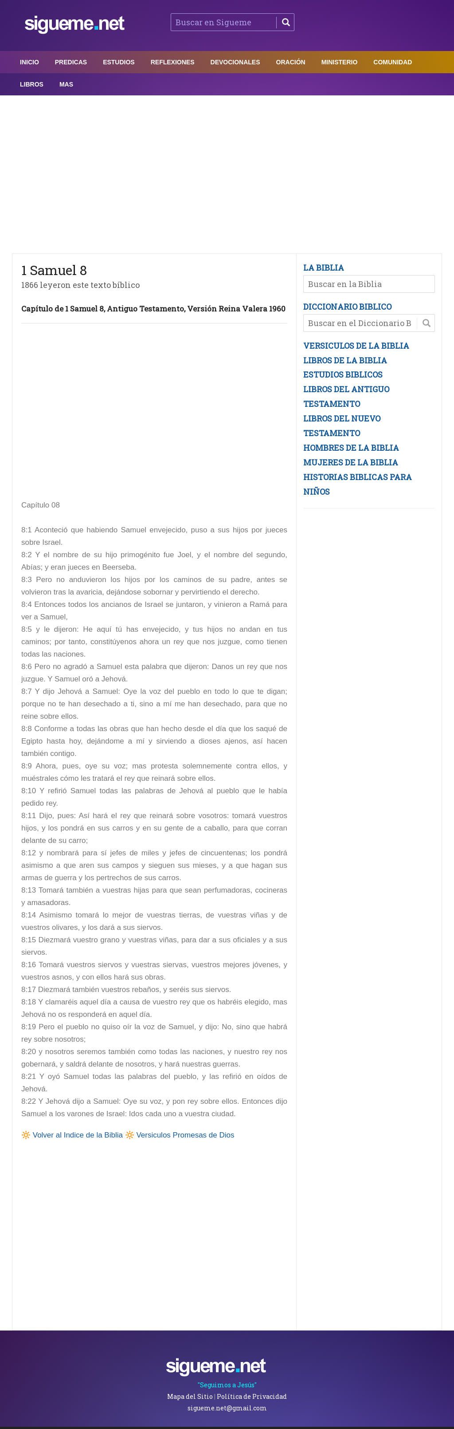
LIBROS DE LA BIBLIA (345, 360)
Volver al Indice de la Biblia (78, 1135)
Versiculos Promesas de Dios (185, 1135)
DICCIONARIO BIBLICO (347, 306)
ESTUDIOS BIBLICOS (343, 374)
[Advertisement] (227, 172)
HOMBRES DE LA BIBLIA (351, 447)
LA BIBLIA (323, 267)
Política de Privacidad (252, 1396)
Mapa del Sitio (190, 1396)
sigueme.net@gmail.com (227, 1408)
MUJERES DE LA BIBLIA (350, 462)
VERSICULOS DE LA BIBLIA (356, 345)
